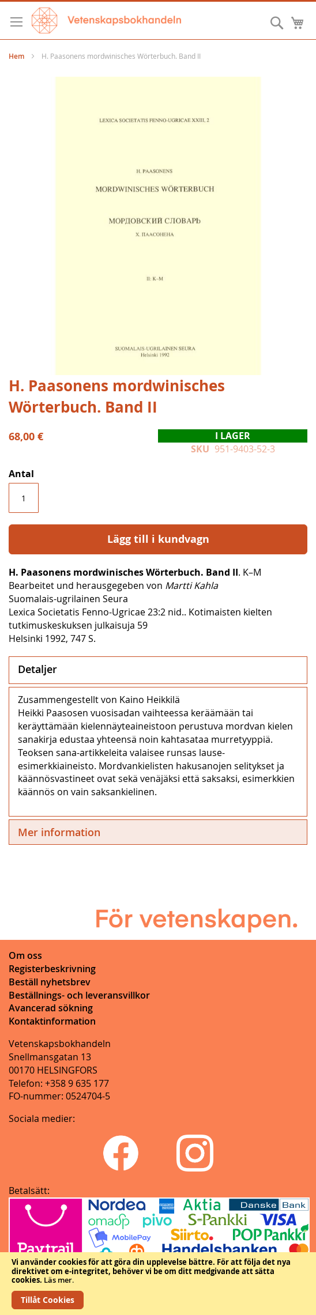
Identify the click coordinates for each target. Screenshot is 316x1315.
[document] (158, 1283)
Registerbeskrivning (52, 968)
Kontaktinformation (52, 1021)
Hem (16, 56)
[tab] (158, 670)
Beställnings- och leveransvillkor (79, 995)
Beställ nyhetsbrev (50, 982)
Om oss (25, 955)
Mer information (59, 832)
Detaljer (37, 669)
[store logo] (106, 20)
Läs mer (58, 1280)
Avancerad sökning (51, 1008)
